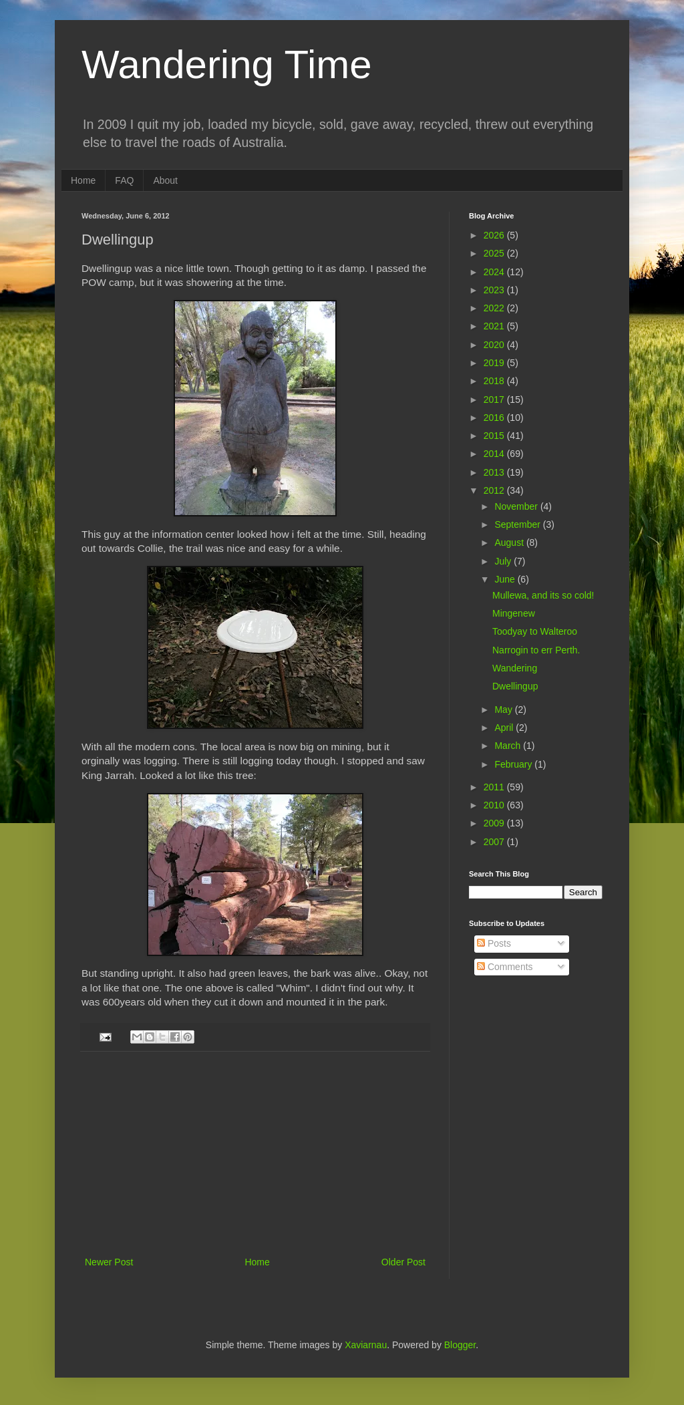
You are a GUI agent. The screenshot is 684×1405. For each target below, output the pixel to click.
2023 (495, 290)
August (510, 542)
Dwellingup (515, 686)
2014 (495, 453)
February (514, 764)
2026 (495, 235)
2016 (495, 417)
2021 (495, 326)
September (518, 524)
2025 (495, 253)
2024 (495, 272)
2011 (495, 787)
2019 (495, 362)
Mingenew (513, 613)
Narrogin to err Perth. (536, 650)
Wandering (514, 668)
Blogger (460, 1345)
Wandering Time (226, 64)
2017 (495, 399)
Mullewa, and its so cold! (543, 595)
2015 (495, 435)
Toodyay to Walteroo (534, 631)
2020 (495, 344)
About (165, 180)
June (505, 579)
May (504, 709)
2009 (495, 823)
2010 (495, 805)
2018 (495, 380)
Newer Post (109, 1262)
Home (83, 180)
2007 (495, 841)
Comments (505, 966)
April (505, 727)
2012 (495, 490)
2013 (495, 472)
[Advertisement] (255, 1153)
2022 (495, 308)
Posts (494, 943)
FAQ (124, 180)
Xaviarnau (366, 1345)
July (504, 561)
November (517, 506)
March (508, 745)
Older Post (403, 1262)
